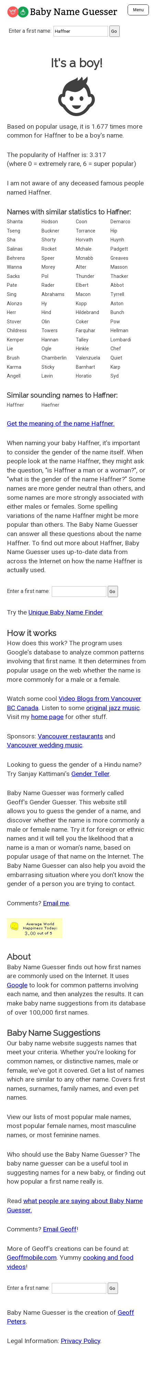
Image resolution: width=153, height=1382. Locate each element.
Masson (119, 267)
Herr (11, 312)
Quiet (116, 358)
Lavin (47, 376)
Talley (82, 339)
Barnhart (85, 367)
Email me (56, 903)
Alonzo (14, 303)
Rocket (49, 249)
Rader (48, 285)
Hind (46, 312)
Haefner (50, 405)
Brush (13, 358)
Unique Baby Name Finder (65, 612)
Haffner (15, 405)
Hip (113, 231)
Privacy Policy (80, 1341)
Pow (115, 321)
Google (17, 985)
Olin (46, 321)
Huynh (117, 239)
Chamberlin (54, 358)
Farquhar (85, 330)
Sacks (13, 276)
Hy (44, 303)
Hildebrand (87, 312)
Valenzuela (88, 358)
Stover (14, 321)
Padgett (119, 249)
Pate (12, 285)
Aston (116, 303)
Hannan (50, 339)
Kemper (15, 339)
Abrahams (53, 294)
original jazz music (113, 708)
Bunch (117, 312)
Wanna (14, 267)
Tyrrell (117, 294)
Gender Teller (90, 774)
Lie (10, 348)
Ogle (46, 348)
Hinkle (82, 348)
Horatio (84, 376)
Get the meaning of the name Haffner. (61, 423)
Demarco (120, 221)
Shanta (15, 221)
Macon (83, 294)
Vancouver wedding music (44, 745)
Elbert (82, 285)
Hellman (119, 330)
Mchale (84, 249)
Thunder (85, 276)
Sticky (48, 367)
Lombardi (120, 339)
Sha (11, 239)
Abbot (117, 285)
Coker (82, 321)
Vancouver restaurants (70, 736)
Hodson (50, 221)
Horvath (84, 239)
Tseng (13, 231)
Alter (81, 267)
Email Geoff (59, 1229)
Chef (115, 348)
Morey (48, 267)
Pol (45, 276)
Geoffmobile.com (32, 1257)
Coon (81, 221)
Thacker (119, 276)
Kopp (81, 303)
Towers (50, 330)
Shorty (49, 239)
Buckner (50, 231)
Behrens (16, 258)
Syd (114, 376)
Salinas (15, 249)
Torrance (85, 231)
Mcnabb (84, 258)
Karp (115, 367)
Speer (48, 258)
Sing (11, 294)
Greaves (119, 258)
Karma (14, 367)
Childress (17, 330)
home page (47, 717)
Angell (14, 376)
